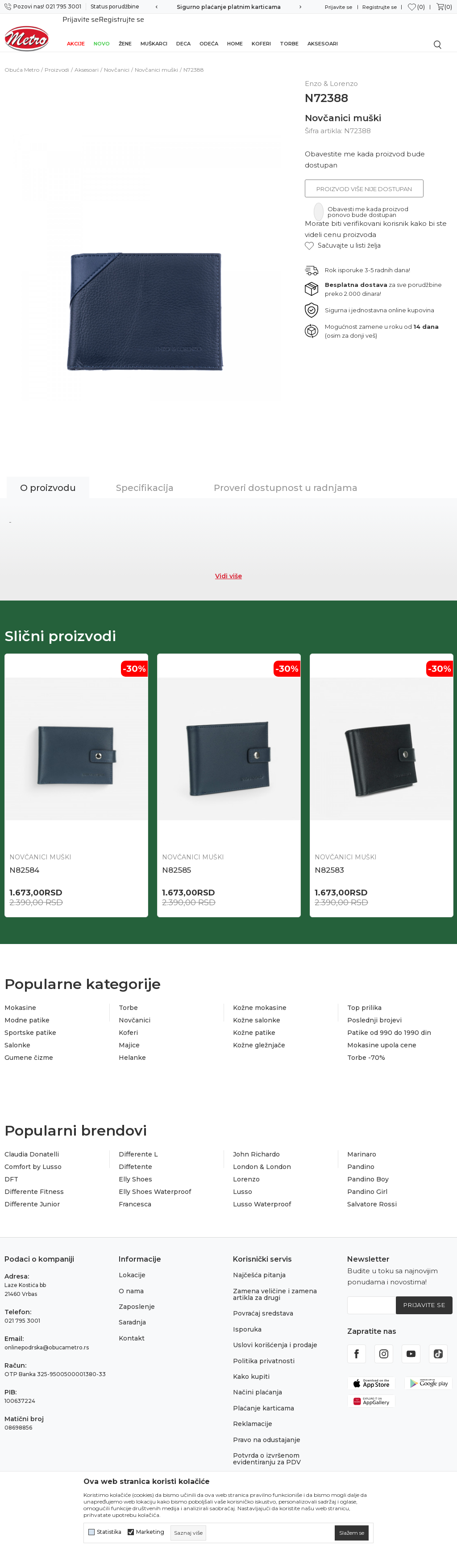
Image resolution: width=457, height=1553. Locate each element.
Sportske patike (30, 1024)
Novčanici (116, 60)
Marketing (150, 1532)
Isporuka (247, 1320)
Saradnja (132, 1314)
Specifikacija (145, 478)
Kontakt (132, 1329)
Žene (125, 32)
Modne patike (27, 1011)
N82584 (24, 860)
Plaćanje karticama (263, 1399)
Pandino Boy (368, 1170)
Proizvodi (57, 60)
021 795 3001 (22, 1312)
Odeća (208, 32)
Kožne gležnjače (259, 1036)
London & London (262, 1158)
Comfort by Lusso (33, 1158)
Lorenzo (246, 1170)
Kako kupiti (251, 1368)
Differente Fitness (34, 1183)
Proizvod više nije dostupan (364, 179)
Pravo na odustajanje (266, 1431)
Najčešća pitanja (259, 1267)
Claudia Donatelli (31, 1145)
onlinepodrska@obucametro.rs (46, 1339)
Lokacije (132, 1267)
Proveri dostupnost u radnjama (285, 478)
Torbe (289, 32)
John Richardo (256, 1145)
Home (235, 32)
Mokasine (20, 999)
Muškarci (154, 32)
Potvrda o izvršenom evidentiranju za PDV (267, 1450)
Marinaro (361, 1145)
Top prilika (364, 999)
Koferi (261, 32)
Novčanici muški (156, 60)
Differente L (138, 1145)
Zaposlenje (137, 1298)
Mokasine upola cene (381, 1036)
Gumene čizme (28, 1049)
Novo (102, 32)
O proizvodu (48, 478)
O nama (131, 1282)
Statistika (109, 1532)
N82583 (329, 860)
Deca (183, 32)
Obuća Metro (21, 60)
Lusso (242, 1183)
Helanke (132, 1049)
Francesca (135, 1195)
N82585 (176, 860)
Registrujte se (379, 7)
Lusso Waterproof (262, 1195)
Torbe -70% (366, 1049)
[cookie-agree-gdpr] (352, 1533)
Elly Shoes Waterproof (155, 1183)
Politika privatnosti (264, 1352)
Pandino (360, 1158)
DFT (11, 1170)
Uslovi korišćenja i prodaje (275, 1336)
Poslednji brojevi (374, 1011)
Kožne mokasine (260, 999)
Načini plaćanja (257, 1384)
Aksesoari (322, 32)
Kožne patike (254, 1024)
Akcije (76, 32)
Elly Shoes (135, 1170)
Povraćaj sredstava (263, 1305)
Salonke (17, 1036)
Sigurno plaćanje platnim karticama (229, 7)
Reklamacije (252, 1415)
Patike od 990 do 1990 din (389, 1024)
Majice (129, 1036)
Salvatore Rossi (372, 1195)
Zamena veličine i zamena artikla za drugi (275, 1285)
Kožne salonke (256, 1011)
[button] (343, 235)
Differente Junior (32, 1195)
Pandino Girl (367, 1183)
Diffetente (135, 1158)
